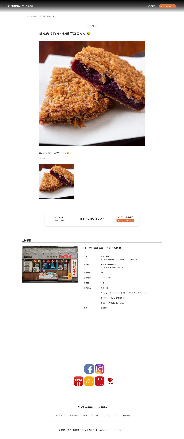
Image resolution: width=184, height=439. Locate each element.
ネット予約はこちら (167, 6)
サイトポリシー (119, 430)
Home (29, 16)
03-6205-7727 (148, 6)
